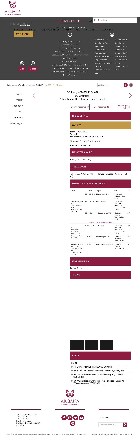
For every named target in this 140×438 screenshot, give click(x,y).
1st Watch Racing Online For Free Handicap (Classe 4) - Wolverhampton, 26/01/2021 (99, 381)
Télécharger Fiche (123, 106)
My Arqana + (127, 29)
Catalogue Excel (102, 43)
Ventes (32, 29)
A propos (108, 29)
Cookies (20, 424)
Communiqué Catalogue (121, 41)
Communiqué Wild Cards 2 (121, 54)
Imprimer (18, 117)
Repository (80, 21)
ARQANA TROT (22, 416)
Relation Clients (86, 29)
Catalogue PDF (101, 40)
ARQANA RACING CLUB (26, 414)
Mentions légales (23, 420)
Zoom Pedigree (80, 106)
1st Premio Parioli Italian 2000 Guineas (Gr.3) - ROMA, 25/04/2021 (98, 375)
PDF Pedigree (101, 106)
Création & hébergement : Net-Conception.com (112, 434)
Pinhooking (100, 46)
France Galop (76, 267)
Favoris (19, 111)
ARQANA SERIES (64, 21)
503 (75, 362)
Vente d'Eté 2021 (36, 85)
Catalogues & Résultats (17, 85)
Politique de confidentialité (28, 422)
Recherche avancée (100, 24)
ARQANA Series (50, 29)
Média (67, 29)
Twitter (19, 100)
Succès (18, 29)
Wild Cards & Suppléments (101, 51)
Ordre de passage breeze (103, 64)
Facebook (17, 106)
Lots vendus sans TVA (102, 71)
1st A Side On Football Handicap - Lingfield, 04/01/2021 (98, 370)
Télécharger (16, 123)
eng (89, 21)
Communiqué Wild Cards (121, 48)
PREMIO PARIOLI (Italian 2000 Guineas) (92, 366)
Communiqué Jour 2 (121, 68)
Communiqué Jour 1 (121, 61)
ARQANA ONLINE (23, 418)
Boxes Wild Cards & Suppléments (103, 58)
